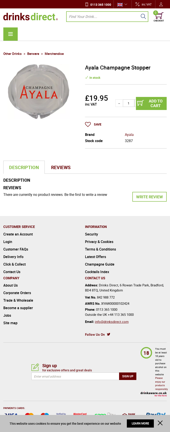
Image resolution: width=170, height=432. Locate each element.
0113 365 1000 (100, 4)
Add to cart (155, 103)
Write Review (149, 196)
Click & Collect (14, 264)
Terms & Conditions (100, 249)
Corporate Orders (17, 292)
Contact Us (11, 271)
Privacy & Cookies (99, 241)
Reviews (61, 167)
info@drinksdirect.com (112, 321)
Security (91, 234)
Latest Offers (95, 256)
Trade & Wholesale (18, 300)
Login (7, 241)
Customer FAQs (15, 249)
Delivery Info (13, 256)
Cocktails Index (97, 271)
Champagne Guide (99, 264)
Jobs (7, 315)
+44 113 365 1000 (121, 314)
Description (24, 167)
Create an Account (18, 234)
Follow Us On (95, 334)
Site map (10, 322)
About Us (10, 285)
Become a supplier (18, 307)
